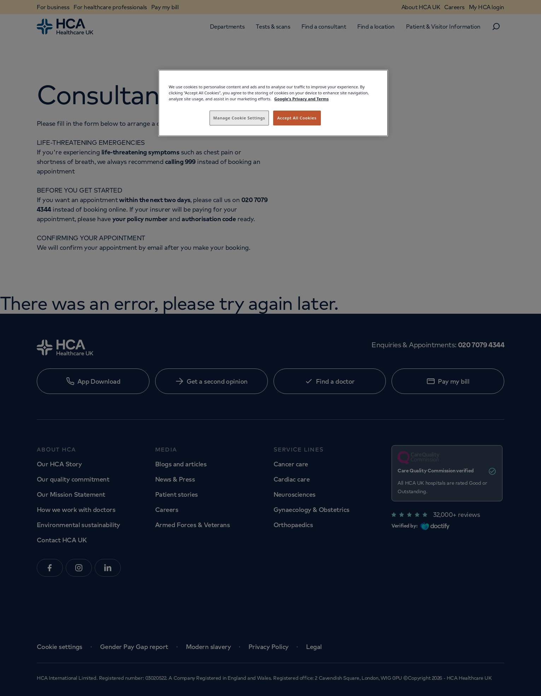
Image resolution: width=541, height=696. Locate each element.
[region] (273, 103)
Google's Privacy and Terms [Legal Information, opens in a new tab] (301, 98)
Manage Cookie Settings (239, 117)
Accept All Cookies (296, 117)
